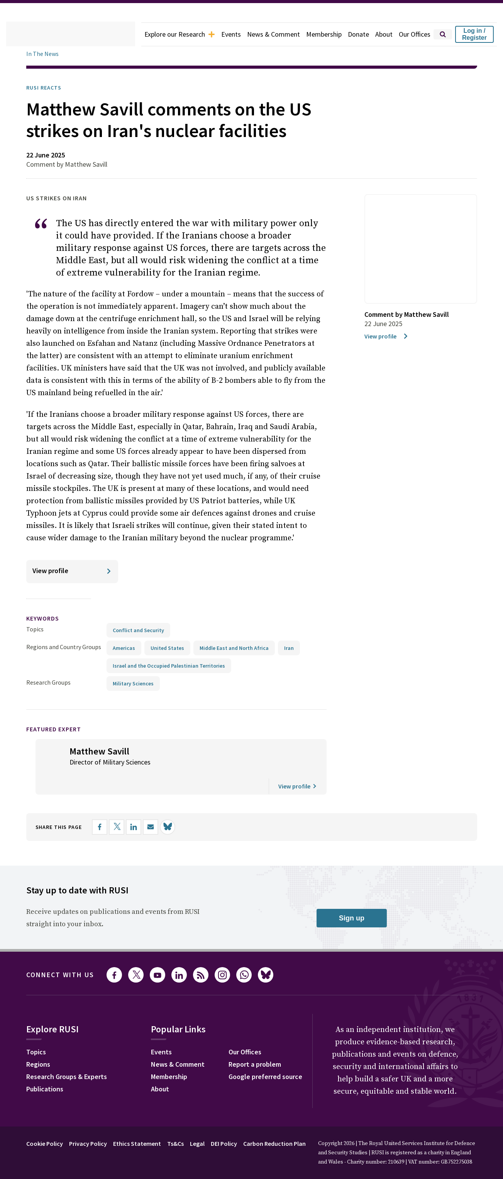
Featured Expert (58, 750)
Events (219, 34)
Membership (317, 34)
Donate (353, 34)
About (380, 34)
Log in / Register (474, 34)
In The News (43, 54)
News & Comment (264, 34)
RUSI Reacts (46, 88)
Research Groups (50, 703)
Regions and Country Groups (64, 668)
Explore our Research (163, 34)
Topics (35, 650)
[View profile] (72, 593)
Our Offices (412, 34)
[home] (61, 34)
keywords (46, 640)
